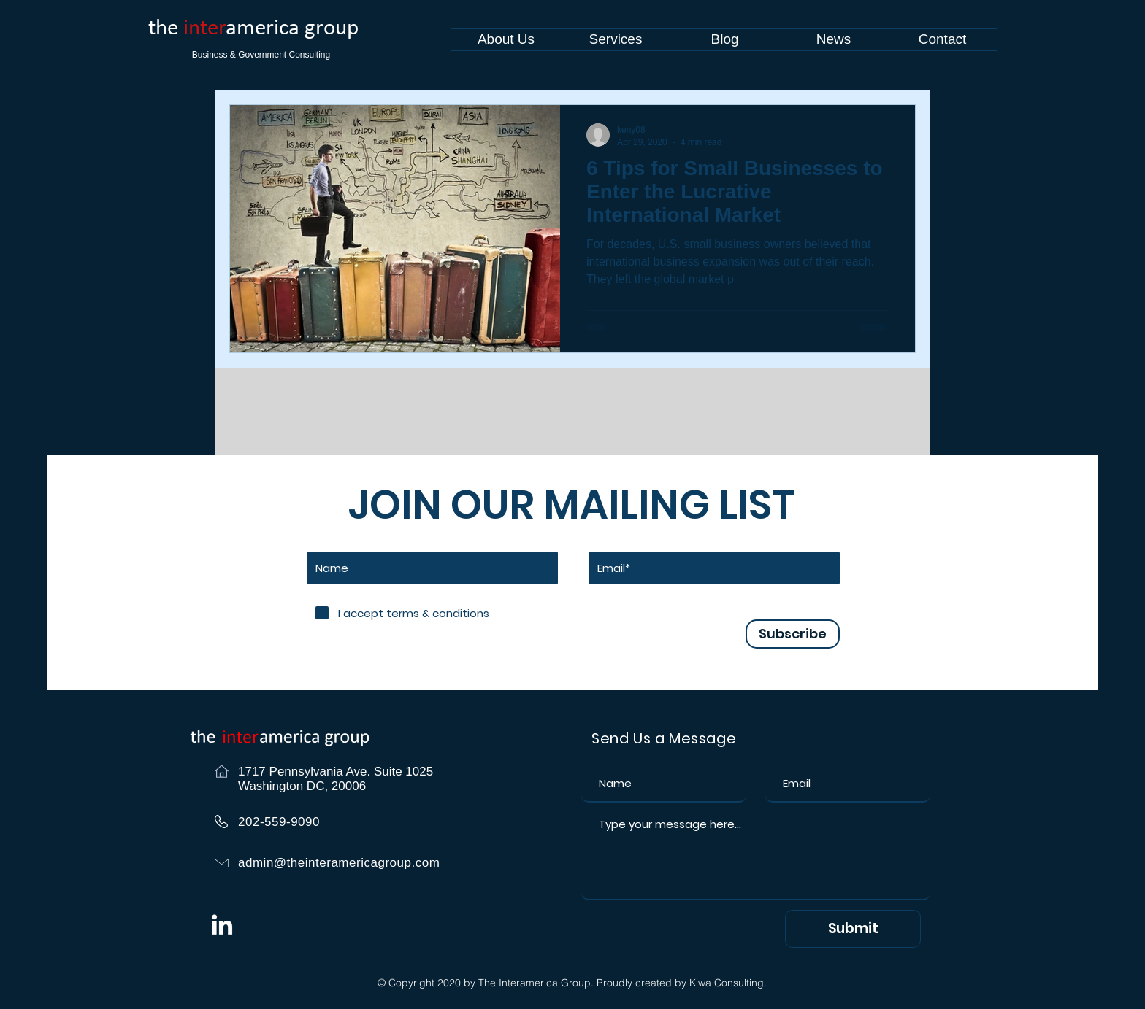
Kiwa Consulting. (728, 982)
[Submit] (853, 929)
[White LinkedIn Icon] (222, 924)
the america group (253, 29)
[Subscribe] (793, 634)
